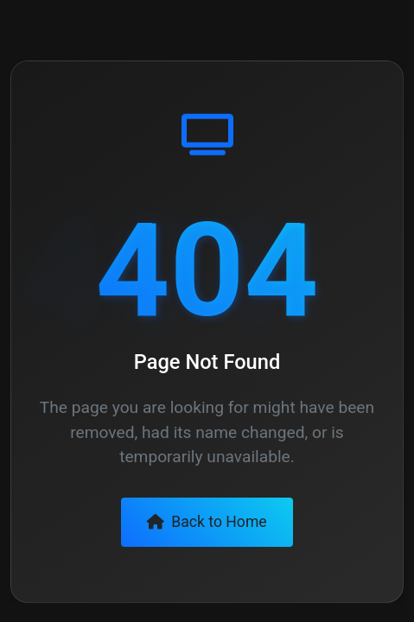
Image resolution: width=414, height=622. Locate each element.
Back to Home (206, 521)
